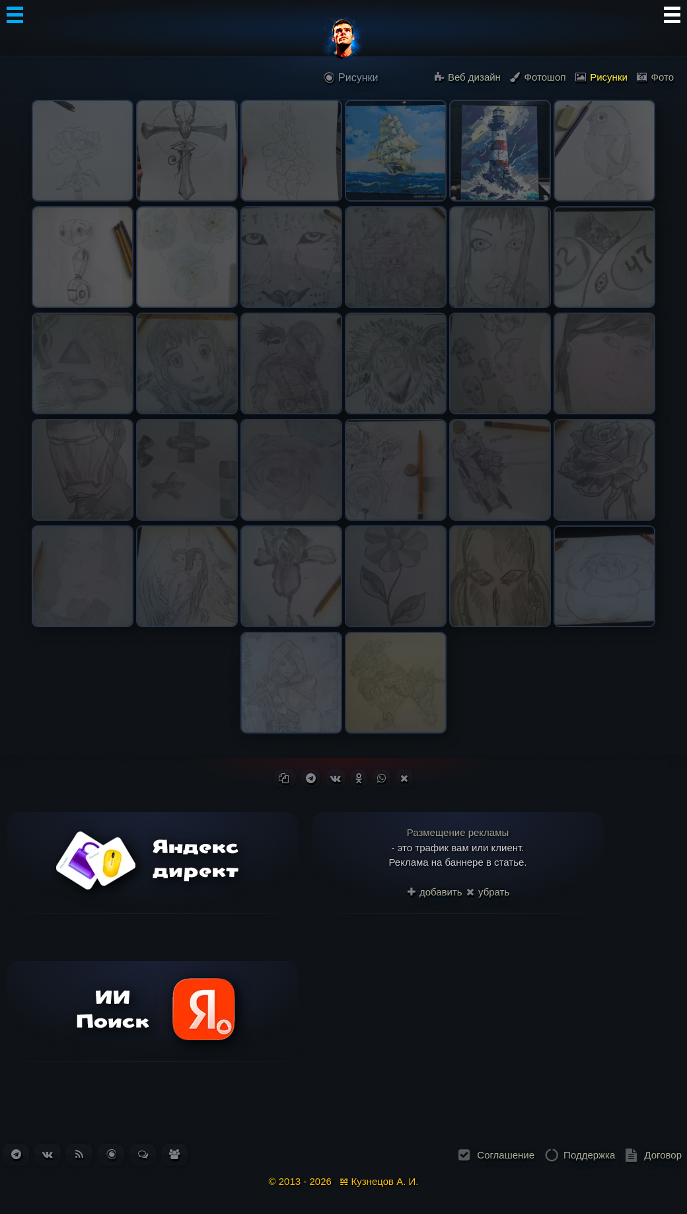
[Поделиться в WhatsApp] (381, 778)
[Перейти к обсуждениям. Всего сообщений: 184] (143, 1154)
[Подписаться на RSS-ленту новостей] (79, 1154)
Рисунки (601, 77)
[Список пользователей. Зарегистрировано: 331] (174, 1154)
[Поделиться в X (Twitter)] (404, 778)
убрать (487, 891)
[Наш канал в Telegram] (16, 1154)
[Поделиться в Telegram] (311, 778)
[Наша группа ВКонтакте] (47, 1154)
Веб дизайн (468, 77)
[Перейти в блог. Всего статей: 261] (111, 1154)
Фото (655, 77)
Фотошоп (537, 77)
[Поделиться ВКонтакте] (335, 778)
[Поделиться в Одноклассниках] (359, 778)
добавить (435, 891)
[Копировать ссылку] (285, 778)
